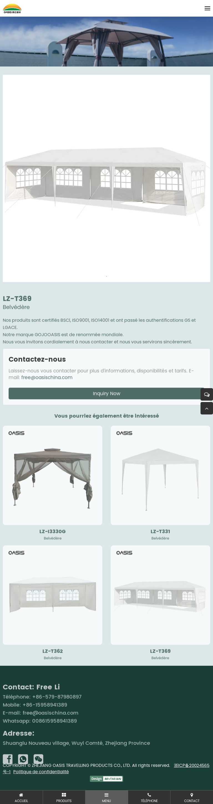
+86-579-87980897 (57, 708)
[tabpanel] (106, 178)
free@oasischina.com (47, 388)
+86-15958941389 (44, 716)
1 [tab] (106, 276)
